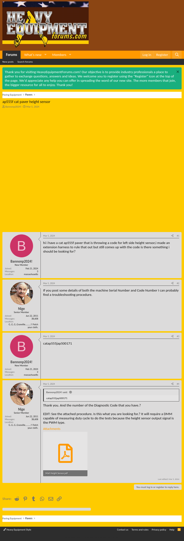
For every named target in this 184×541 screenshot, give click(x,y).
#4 (178, 383)
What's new (32, 55)
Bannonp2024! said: (57, 392)
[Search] (177, 55)
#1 (178, 235)
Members (59, 55)
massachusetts (31, 274)
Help (171, 529)
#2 (178, 283)
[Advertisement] (38, 140)
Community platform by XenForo (91, 537)
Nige (21, 309)
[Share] (172, 236)
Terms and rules (140, 529)
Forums (11, 55)
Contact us (122, 529)
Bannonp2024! (13, 106)
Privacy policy (159, 529)
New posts (8, 61)
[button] (45, 55)
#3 (178, 336)
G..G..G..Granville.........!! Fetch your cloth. (23, 326)
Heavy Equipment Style (17, 529)
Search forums (25, 61)
